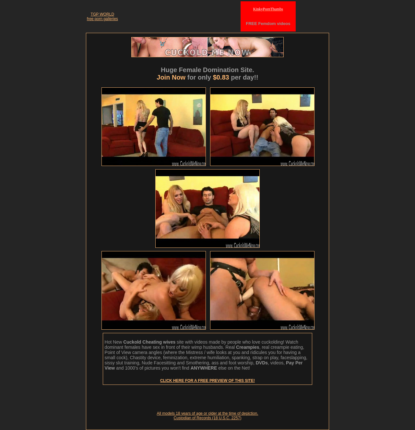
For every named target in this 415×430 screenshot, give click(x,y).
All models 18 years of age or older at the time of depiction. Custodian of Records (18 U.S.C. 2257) (207, 415)
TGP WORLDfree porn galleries (102, 16)
